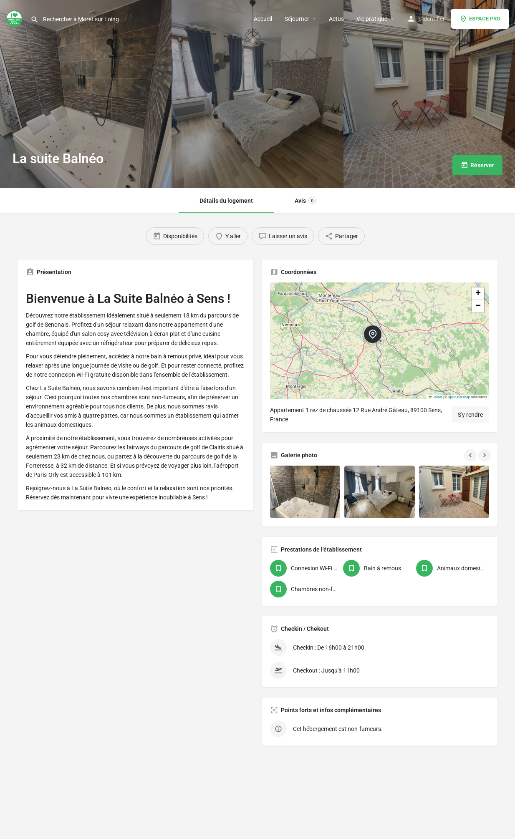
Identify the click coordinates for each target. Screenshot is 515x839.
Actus (336, 18)
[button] (379, 341)
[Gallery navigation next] (485, 455)
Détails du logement (226, 200)
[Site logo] (15, 18)
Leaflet (435, 397)
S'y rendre (470, 414)
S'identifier (431, 18)
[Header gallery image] (86, 94)
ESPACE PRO (479, 19)
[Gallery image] (305, 492)
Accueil (263, 18)
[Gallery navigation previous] (471, 455)
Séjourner (297, 18)
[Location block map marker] (372, 334)
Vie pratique (371, 18)
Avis (305, 200)
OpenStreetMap (459, 397)
